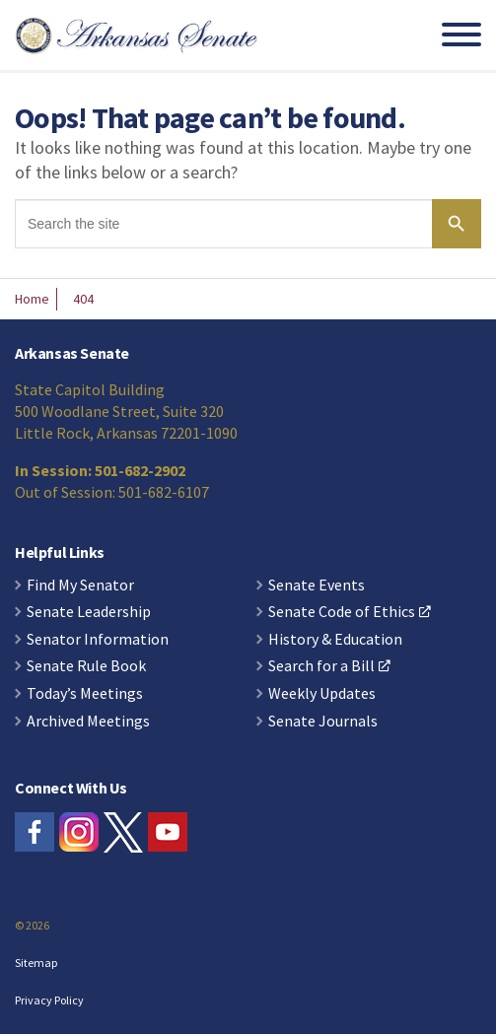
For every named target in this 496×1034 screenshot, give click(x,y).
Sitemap (36, 962)
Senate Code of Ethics (349, 612)
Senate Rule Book (86, 666)
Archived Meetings (88, 721)
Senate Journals (323, 721)
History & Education (335, 640)
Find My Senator (80, 585)
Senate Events (316, 585)
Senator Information (98, 640)
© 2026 (32, 925)
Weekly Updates (322, 694)
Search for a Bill (329, 666)
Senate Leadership (89, 612)
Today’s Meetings (85, 694)
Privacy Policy (49, 1000)
